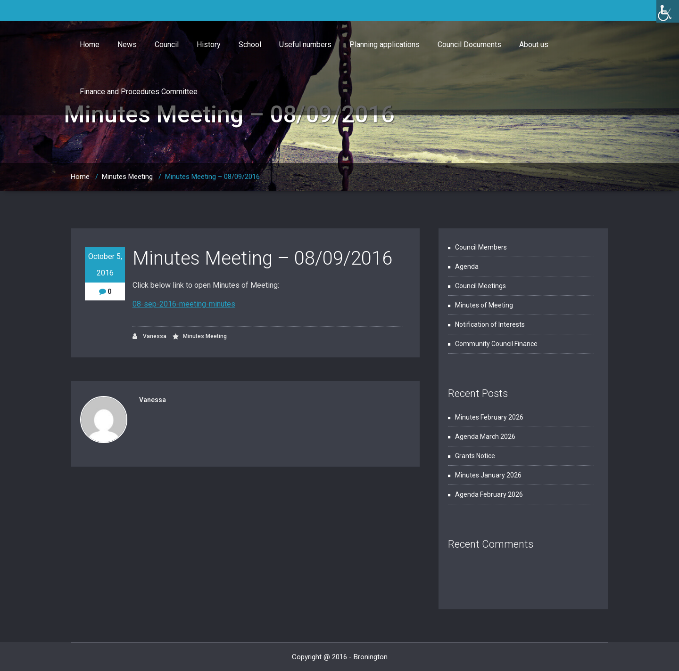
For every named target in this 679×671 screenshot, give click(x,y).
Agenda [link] (467, 266)
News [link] (127, 44)
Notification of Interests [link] (490, 324)
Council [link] (167, 44)
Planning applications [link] (384, 44)
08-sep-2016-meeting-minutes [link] (183, 303)
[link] (667, 11)
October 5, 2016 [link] (105, 264)
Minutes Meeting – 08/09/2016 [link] (212, 176)
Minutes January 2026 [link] (488, 475)
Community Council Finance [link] (496, 344)
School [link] (250, 44)
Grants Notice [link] (475, 456)
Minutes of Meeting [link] (484, 305)
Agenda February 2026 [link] (489, 494)
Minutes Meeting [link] (127, 176)
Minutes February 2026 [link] (489, 417)
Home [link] (89, 44)
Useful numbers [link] (305, 44)
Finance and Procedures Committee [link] (139, 91)
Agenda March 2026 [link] (485, 436)
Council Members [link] (481, 247)
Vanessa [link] (149, 336)
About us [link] (533, 44)
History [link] (209, 44)
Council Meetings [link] (480, 286)
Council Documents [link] (469, 44)
